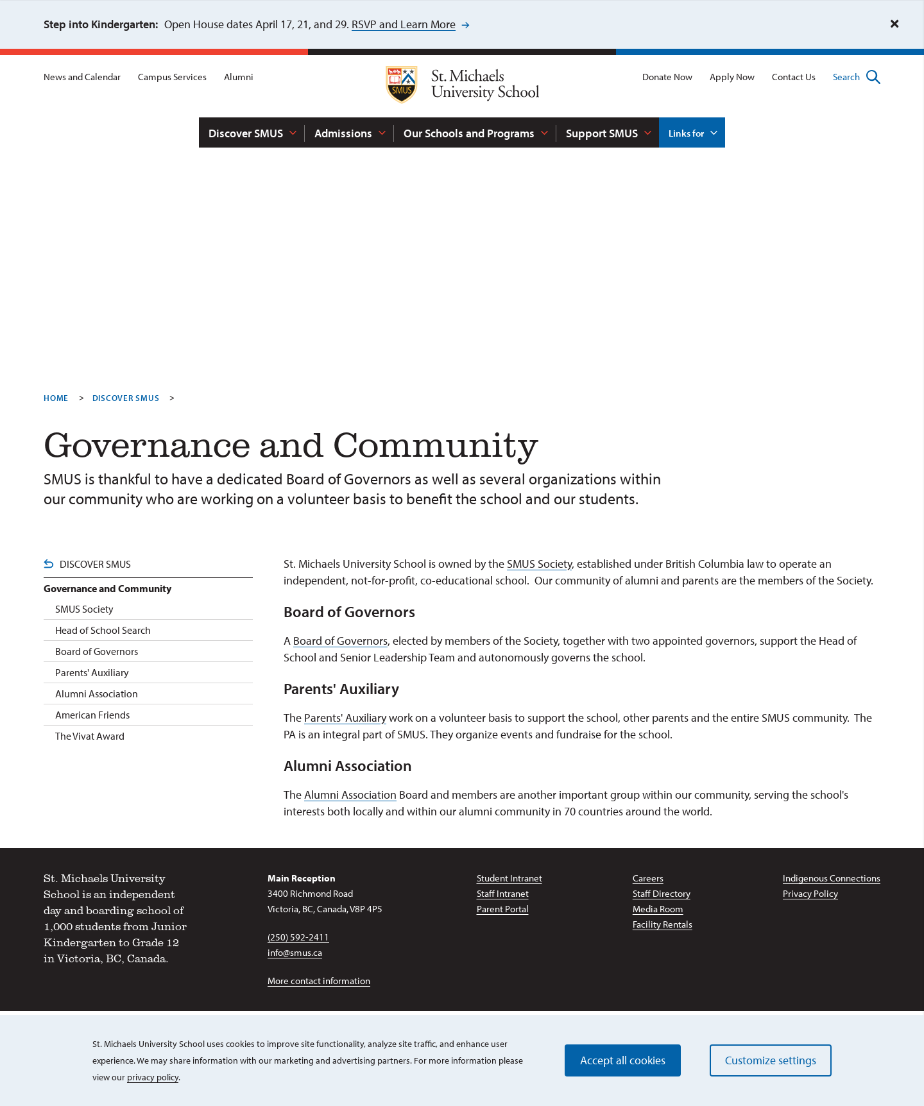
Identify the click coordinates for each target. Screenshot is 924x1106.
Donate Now (667, 77)
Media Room (658, 909)
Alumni (238, 77)
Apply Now (732, 77)
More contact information (319, 980)
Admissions (343, 133)
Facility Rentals (662, 924)
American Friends (92, 714)
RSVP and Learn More (404, 24)
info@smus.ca (295, 952)
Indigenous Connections (831, 878)
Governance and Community (107, 588)
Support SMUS (602, 133)
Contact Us (794, 77)
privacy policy (152, 1077)
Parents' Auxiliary (345, 717)
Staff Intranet (503, 893)
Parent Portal (503, 909)
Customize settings (770, 1060)
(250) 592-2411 (298, 937)
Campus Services (172, 77)
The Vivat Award (89, 735)
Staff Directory (661, 893)
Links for (686, 133)
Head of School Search (103, 630)
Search (856, 77)
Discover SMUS (246, 133)
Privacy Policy (810, 893)
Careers (648, 878)
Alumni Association (350, 794)
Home (56, 398)
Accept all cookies (622, 1060)
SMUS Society (539, 563)
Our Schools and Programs (469, 133)
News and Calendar (82, 77)
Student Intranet (509, 878)
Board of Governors (340, 640)
